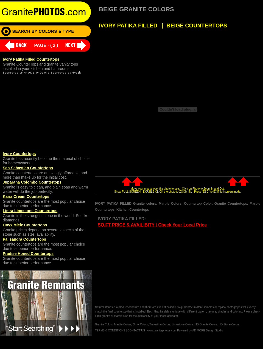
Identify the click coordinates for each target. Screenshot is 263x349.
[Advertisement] (141, 266)
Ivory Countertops (19, 153)
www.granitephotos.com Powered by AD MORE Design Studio (185, 330)
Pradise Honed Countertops (28, 253)
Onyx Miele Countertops (25, 225)
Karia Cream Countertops (26, 196)
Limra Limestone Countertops (30, 211)
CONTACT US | (136, 330)
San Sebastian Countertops (28, 168)
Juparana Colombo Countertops (32, 182)
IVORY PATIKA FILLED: (122, 218)
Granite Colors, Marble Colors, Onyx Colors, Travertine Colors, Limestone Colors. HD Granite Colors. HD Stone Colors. (167, 324)
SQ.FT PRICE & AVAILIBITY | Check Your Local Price (152, 225)
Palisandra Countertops (24, 239)
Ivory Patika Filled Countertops (31, 59)
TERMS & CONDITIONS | (111, 330)
